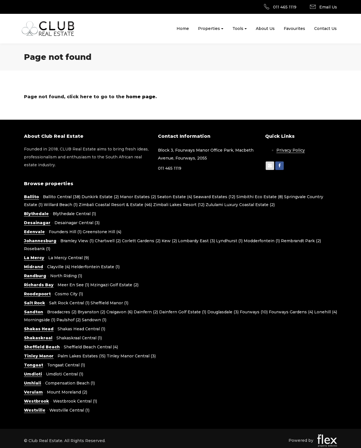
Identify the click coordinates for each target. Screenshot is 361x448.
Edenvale (34, 231)
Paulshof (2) (68, 319)
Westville (34, 410)
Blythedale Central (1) (74, 213)
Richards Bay (39, 284)
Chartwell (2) (108, 240)
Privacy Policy (290, 150)
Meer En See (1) (73, 284)
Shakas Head (39, 328)
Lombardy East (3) (196, 240)
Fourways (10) (254, 311)
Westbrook (36, 401)
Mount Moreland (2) (67, 392)
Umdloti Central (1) (64, 374)
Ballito (31, 196)
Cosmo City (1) (69, 293)
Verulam (33, 392)
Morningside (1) (39, 319)
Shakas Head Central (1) (81, 328)
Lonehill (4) (325, 311)
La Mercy (34, 257)
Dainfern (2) (146, 311)
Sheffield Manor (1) (109, 302)
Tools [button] (237, 28)
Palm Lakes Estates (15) (81, 356)
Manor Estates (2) (138, 196)
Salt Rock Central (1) (69, 302)
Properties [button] (209, 28)
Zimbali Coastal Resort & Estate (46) (115, 204)
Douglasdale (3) (223, 311)
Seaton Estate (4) (174, 196)
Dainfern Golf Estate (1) (182, 311)
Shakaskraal (38, 337)
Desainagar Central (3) (77, 222)
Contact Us (325, 28)
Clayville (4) (58, 266)
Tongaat (33, 365)
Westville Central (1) (69, 410)
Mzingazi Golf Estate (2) (114, 284)
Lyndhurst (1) (229, 240)
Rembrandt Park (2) (301, 240)
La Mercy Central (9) (68, 257)
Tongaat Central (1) (66, 365)
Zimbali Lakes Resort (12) (178, 204)
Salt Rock (34, 302)
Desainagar (37, 222)
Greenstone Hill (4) (102, 231)
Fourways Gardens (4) (291, 311)
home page (140, 96)
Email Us (328, 7)
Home (183, 28)
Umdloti (33, 374)
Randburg (35, 275)
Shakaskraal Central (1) (79, 337)
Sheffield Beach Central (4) (91, 346)
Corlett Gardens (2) (141, 240)
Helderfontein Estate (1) (95, 266)
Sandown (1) (94, 319)
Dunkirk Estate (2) (100, 196)
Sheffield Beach (42, 346)
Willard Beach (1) (61, 204)
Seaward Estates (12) (214, 196)
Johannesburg (40, 240)
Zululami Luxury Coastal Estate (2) (240, 204)
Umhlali (32, 383)
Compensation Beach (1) (70, 383)
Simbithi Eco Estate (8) (259, 196)
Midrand (33, 266)
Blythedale (36, 213)
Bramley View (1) (77, 240)
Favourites (294, 28)
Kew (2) (169, 240)
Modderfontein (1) (262, 240)
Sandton (33, 311)
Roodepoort (37, 293)
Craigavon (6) (119, 311)
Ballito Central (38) (61, 196)
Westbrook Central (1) (75, 401)
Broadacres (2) (61, 311)
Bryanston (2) (91, 311)
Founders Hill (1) (65, 231)
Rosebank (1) (37, 248)
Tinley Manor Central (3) (131, 356)
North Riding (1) (66, 275)
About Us (265, 28)
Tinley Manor (39, 356)
